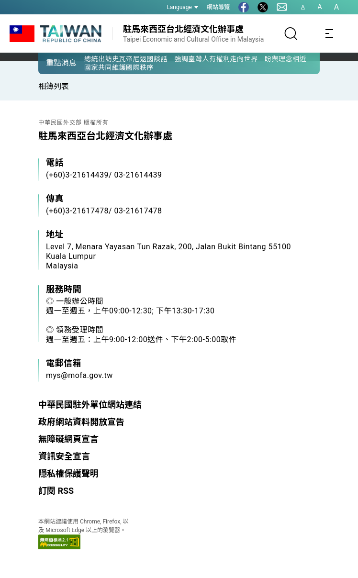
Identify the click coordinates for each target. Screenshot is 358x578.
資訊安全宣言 (64, 456)
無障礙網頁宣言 (68, 439)
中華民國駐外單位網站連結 (90, 405)
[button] (52, 62)
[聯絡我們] (282, 7)
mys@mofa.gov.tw (79, 375)
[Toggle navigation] (329, 33)
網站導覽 (218, 7)
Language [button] (182, 7)
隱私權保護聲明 (68, 473)
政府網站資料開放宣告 (81, 422)
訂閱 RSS (56, 491)
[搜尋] (291, 33)
